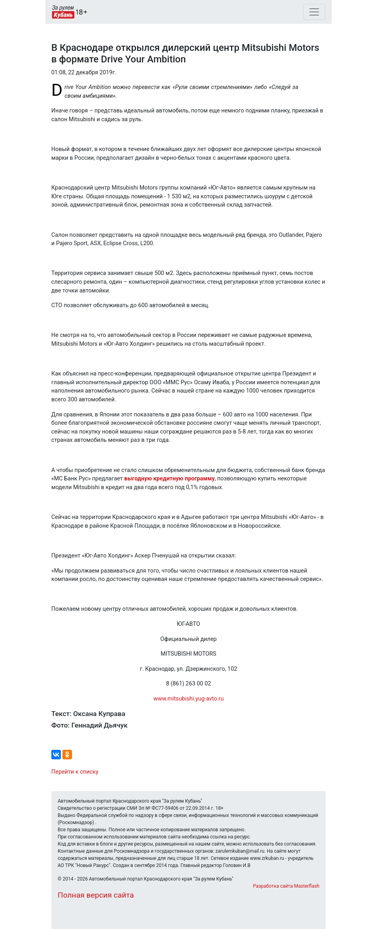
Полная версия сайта (96, 895)
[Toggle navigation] (314, 12)
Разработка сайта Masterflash (286, 886)
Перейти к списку (74, 771)
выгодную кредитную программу (169, 478)
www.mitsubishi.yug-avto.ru (189, 698)
